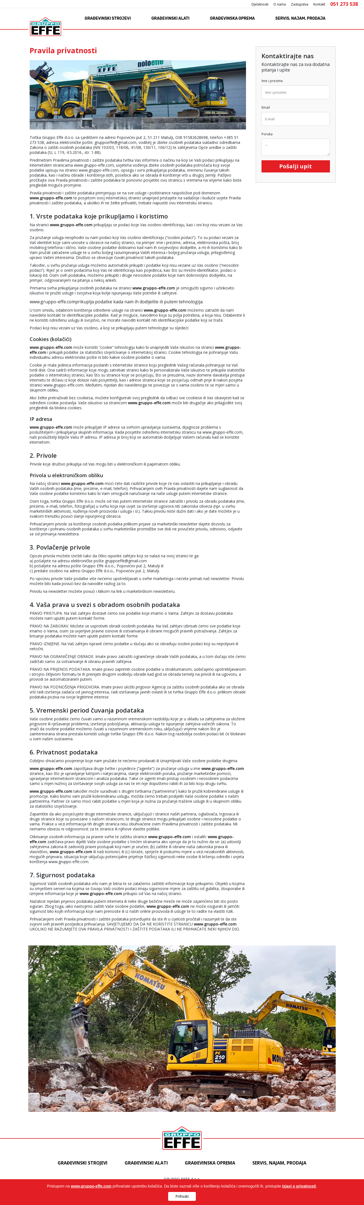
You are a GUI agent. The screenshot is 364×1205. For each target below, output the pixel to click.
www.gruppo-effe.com (51, 197)
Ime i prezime (272, 81)
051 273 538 (344, 4)
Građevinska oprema (232, 18)
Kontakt (319, 4)
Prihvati (182, 1196)
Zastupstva (299, 4)
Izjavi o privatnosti (299, 1186)
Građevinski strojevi (108, 18)
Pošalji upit (295, 166)
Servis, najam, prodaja (300, 18)
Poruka (267, 134)
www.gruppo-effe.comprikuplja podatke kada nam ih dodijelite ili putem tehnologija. (138, 615)
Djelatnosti (260, 4)
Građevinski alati (170, 18)
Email (266, 107)
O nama (279, 4)
